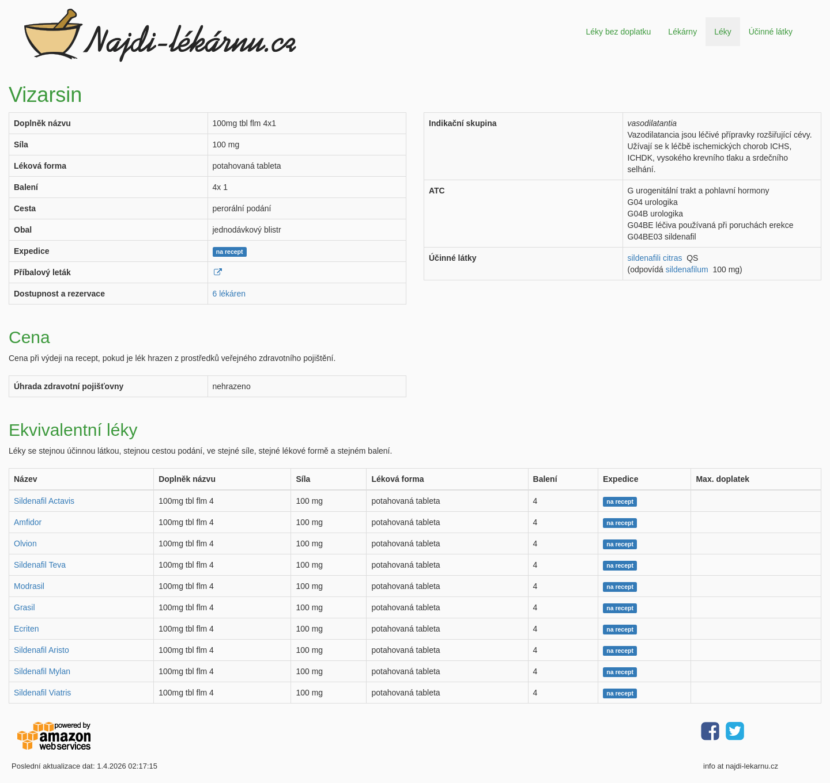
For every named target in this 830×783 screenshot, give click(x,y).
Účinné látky (771, 31)
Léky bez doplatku (618, 31)
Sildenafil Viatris (42, 692)
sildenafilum (687, 269)
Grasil (24, 607)
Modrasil (29, 586)
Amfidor (28, 522)
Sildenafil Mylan (42, 671)
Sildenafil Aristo (41, 650)
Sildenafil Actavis (44, 500)
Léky (722, 31)
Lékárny (682, 31)
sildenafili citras (655, 258)
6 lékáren (229, 293)
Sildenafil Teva (40, 564)
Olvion (25, 543)
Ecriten (26, 628)
